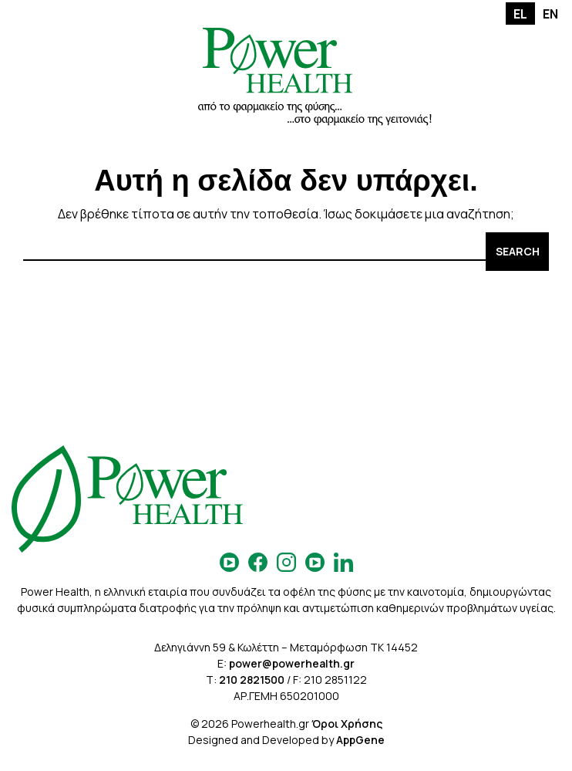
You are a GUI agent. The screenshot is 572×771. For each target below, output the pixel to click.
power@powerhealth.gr (292, 663)
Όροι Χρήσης (346, 723)
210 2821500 (251, 679)
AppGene (360, 739)
